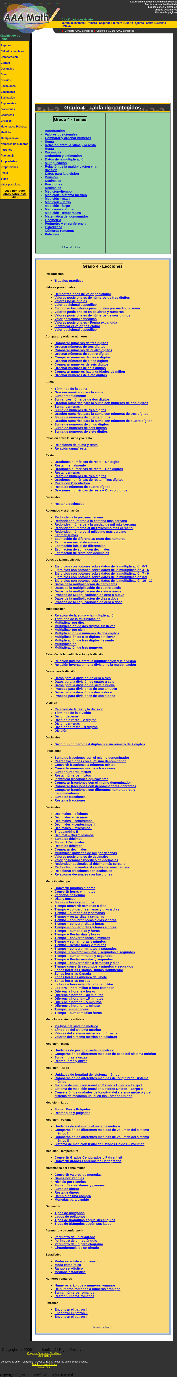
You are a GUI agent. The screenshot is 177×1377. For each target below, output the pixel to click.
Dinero (5, 74)
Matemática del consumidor (66, 216)
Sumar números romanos (74, 1292)
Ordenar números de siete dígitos (80, 375)
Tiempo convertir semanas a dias (80, 906)
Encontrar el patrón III (71, 1316)
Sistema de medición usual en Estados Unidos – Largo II (98, 1089)
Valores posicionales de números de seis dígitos (92, 315)
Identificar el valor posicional (77, 326)
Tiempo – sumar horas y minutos (80, 941)
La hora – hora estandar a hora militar (83, 984)
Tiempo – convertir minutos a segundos (85, 948)
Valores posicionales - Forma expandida (85, 322)
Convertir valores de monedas (77, 1174)
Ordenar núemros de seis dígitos (80, 368)
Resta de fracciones (69, 800)
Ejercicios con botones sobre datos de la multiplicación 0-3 (100, 566)
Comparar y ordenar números (68, 138)
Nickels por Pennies (70, 1182)
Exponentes (8, 103)
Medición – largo (58, 202)
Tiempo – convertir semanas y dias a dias (86, 909)
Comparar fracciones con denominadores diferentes (95, 786)
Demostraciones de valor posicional (82, 294)
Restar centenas (67, 472)
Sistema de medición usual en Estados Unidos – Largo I (98, 1085)
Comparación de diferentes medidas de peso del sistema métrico (105, 1054)
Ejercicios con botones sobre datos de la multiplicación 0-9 (100, 577)
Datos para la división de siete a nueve (84, 685)
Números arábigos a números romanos (85, 1285)
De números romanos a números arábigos (87, 1289)
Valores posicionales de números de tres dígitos (92, 297)
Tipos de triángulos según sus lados (82, 1223)
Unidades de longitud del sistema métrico (86, 1074)
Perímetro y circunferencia (65, 223)
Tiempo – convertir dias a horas (79, 923)
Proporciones (9, 167)
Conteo (5, 62)
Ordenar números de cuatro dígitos (81, 354)
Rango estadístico (68, 1268)
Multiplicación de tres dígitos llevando (84, 640)
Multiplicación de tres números (78, 647)
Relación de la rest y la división (78, 709)
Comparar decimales (70, 849)
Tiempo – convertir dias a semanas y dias (86, 963)
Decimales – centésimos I (74, 821)
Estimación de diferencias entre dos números (89, 539)
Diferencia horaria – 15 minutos (78, 998)
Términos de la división (72, 713)
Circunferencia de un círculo (76, 1248)
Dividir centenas (67, 723)
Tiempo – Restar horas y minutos (80, 945)
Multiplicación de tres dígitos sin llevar (84, 637)
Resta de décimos (68, 846)
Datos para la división (62, 173)
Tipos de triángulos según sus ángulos (84, 1220)
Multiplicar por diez (69, 622)
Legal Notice (44, 1355)
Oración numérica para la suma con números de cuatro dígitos (103, 421)
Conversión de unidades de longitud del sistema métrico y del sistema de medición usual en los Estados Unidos (102, 1094)
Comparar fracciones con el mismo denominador (92, 782)
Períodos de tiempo (69, 895)
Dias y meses (64, 898)
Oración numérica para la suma (78, 392)
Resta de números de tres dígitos (80, 476)
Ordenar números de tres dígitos (79, 346)
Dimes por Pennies (69, 1178)
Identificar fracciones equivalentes (81, 779)
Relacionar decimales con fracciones (83, 874)
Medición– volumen (60, 209)
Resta (4, 173)
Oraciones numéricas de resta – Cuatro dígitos (90, 490)
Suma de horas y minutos (74, 902)
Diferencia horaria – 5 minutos (77, 1002)
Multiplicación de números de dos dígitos (86, 633)
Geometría (7, 115)
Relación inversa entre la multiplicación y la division (95, 661)
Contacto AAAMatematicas (79, 30)
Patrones (6, 149)
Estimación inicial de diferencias (79, 546)
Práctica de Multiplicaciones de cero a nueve (89, 595)
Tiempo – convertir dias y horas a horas (85, 927)
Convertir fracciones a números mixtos (84, 765)
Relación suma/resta (70, 448)
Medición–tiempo (58, 191)
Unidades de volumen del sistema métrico (87, 1126)
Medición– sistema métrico (66, 195)
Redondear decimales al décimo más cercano (89, 863)
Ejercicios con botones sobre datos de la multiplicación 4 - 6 (101, 570)
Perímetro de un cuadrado (74, 1237)
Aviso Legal (44, 1367)
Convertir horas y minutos (74, 891)
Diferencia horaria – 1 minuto (77, 1005)
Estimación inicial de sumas (76, 542)
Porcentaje (7, 155)
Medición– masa (57, 198)
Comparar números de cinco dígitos (82, 357)
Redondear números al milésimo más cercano (90, 531)
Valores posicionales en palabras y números (89, 312)
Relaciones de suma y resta (75, 445)
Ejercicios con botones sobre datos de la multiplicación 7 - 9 (101, 573)
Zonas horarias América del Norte (80, 977)
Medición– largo (57, 206)
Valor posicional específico (75, 304)
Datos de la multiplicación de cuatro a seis (87, 588)
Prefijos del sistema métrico (76, 1026)
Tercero (117, 23)
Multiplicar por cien (69, 629)
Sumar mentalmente (70, 396)
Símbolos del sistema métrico (77, 1030)
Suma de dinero (66, 1189)
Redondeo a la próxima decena (78, 517)
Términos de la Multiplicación (77, 619)
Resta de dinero (66, 1192)
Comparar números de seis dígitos (81, 364)
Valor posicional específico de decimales (86, 860)
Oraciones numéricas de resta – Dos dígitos (88, 469)
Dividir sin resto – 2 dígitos (75, 720)
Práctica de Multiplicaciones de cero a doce (88, 602)
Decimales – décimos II (72, 817)
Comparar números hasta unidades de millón (89, 371)
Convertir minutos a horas (74, 888)
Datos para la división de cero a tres (82, 678)
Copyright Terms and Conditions (44, 1353)
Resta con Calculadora (72, 483)
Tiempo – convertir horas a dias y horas (85, 920)
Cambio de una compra (72, 1196)
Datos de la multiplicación (65, 159)
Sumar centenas (67, 406)
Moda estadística (67, 1265)
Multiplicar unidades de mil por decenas (85, 853)
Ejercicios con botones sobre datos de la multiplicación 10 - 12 (103, 580)
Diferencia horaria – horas (74, 991)
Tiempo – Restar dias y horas (77, 934)
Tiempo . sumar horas (71, 1009)
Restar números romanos (74, 1296)
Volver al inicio (70, 247)
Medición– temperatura (63, 213)
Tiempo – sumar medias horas (78, 1013)
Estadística (8, 91)
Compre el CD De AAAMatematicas (115, 30)
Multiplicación (10, 138)
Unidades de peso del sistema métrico (84, 1050)
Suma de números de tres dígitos (80, 410)
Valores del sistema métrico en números (85, 1033)
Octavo (66, 26)
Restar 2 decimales (69, 504)
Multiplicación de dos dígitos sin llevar (84, 626)
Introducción (55, 131)
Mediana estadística (69, 1272)
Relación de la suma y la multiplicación (84, 615)
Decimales (7, 68)
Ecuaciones (8, 86)
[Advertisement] (99, 68)
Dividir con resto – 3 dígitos (75, 727)
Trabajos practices (68, 280)
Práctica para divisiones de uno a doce (84, 696)
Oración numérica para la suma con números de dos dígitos (101, 403)
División (6, 80)
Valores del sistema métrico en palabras (85, 1037)
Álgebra (6, 45)
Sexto (149, 23)
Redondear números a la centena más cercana (90, 521)
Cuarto (129, 23)
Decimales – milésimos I (73, 828)
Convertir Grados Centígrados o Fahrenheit (88, 1157)
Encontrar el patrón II (70, 1313)
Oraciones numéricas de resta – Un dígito (86, 462)
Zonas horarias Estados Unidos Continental (88, 970)
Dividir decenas (66, 716)
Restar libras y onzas (70, 1061)
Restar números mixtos (72, 775)
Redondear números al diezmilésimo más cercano (93, 528)
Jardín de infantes (73, 23)
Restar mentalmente (70, 465)
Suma (4, 178)
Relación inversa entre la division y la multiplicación (95, 664)
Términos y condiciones (44, 1364)
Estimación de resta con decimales (81, 553)
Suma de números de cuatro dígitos (82, 417)
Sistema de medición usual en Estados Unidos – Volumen (99, 1144)
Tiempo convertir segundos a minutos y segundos (93, 966)
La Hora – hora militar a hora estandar (84, 988)
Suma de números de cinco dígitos (81, 424)
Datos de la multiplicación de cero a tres (85, 584)
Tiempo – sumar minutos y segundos (83, 956)
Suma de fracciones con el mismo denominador (91, 757)
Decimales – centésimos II (74, 824)
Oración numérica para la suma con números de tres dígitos (101, 413)
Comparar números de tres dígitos (81, 343)
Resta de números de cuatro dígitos (82, 487)
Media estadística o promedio (77, 1261)
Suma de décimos (68, 839)
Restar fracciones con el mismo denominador (90, 761)
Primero (92, 23)
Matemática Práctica (13, 126)
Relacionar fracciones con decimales (83, 871)
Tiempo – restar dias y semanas (79, 916)
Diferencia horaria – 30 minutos (78, 995)
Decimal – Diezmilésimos (73, 835)
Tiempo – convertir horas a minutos (82, 938)
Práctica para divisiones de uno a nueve (85, 689)
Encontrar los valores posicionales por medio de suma (97, 308)
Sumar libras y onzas (70, 1057)
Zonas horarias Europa (72, 980)
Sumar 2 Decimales (69, 842)
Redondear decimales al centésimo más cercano (92, 867)
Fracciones (8, 109)
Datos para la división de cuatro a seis (84, 681)
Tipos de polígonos (69, 1213)
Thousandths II (66, 831)
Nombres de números (14, 144)
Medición (6, 132)
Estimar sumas (66, 535)
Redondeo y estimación (63, 156)
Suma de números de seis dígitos (80, 428)
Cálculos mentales (12, 51)
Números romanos (59, 230)
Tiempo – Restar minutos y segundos (83, 959)
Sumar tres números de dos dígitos (82, 399)
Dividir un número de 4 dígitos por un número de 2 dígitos (99, 744)
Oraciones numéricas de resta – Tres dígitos (88, 479)
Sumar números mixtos (72, 772)
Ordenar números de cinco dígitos (81, 361)
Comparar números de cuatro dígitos (83, 350)
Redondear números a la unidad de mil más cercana (95, 524)
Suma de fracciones (69, 797)
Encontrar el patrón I (70, 1309)
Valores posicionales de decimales (81, 856)
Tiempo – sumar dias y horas (77, 931)
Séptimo (161, 23)
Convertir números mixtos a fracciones (84, 768)
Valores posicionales (61, 134)
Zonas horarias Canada (72, 973)
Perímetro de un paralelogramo (78, 1244)
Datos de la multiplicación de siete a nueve (87, 591)
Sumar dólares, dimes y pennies (79, 1185)
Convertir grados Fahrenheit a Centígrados (87, 1161)
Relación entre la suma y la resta (70, 145)
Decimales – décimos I (71, 814)
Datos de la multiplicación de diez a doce (86, 598)
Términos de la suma (70, 388)
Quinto (139, 23)
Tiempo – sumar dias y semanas (79, 913)
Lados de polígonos (69, 1216)
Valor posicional (11, 184)
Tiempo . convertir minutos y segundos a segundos (94, 952)
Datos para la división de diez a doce (83, 692)
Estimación (8, 97)
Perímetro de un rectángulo (75, 1240)
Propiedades (9, 161)
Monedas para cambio (71, 1199)
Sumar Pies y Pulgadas (72, 1109)
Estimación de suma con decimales (82, 549)
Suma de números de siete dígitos (81, 431)
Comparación (9, 57)
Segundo (104, 23)
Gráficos (6, 120)
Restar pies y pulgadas (72, 1113)
